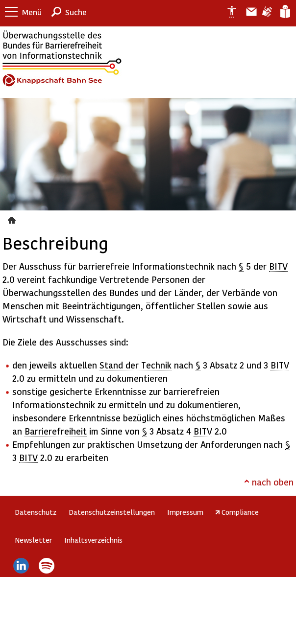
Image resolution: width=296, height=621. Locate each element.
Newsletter (33, 539)
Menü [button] (32, 12)
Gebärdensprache (266, 12)
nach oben (273, 482)
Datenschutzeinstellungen (112, 511)
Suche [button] (76, 12)
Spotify (47, 566)
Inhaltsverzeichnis (93, 539)
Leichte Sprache (284, 12)
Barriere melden (247, 12)
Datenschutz (35, 511)
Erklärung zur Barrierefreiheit (228, 12)
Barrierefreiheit (56, 431)
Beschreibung (13, 218)
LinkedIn (21, 566)
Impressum (185, 511)
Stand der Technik (135, 365)
